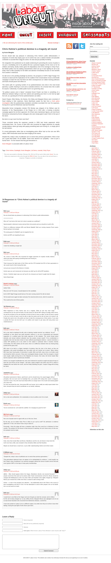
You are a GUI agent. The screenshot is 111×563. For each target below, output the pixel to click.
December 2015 (96, 319)
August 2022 (95, 199)
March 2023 (95, 189)
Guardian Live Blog (97, 88)
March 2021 (95, 220)
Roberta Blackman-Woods (98, 127)
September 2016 (96, 304)
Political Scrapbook (97, 122)
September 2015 (96, 324)
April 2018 (94, 274)
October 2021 (95, 209)
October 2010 (95, 418)
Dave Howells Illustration (98, 79)
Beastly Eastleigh (53, 43)
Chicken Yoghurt (96, 71)
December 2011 (96, 396)
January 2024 (95, 177)
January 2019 (95, 260)
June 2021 (94, 215)
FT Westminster (96, 87)
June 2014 (94, 348)
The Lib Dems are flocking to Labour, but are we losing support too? (76, 72)
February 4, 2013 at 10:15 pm (12, 405)
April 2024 (94, 175)
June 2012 (94, 386)
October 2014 (95, 341)
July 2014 (94, 346)
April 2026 (94, 148)
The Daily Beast (96, 135)
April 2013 (94, 370)
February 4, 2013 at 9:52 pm (11, 394)
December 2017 (96, 281)
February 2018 (95, 277)
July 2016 (94, 308)
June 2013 (94, 367)
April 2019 (94, 255)
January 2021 (95, 223)
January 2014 (95, 356)
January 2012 (95, 394)
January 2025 (95, 162)
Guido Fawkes (95, 90)
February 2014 (95, 354)
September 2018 (96, 266)
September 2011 (96, 400)
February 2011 (95, 412)
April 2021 (94, 218)
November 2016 (96, 301)
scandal (40, 150)
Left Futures (95, 107)
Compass (94, 74)
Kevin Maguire (95, 99)
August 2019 (95, 250)
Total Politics (95, 143)
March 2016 (95, 314)
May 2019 (94, 253)
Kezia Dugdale (95, 101)
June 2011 (94, 405)
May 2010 (94, 426)
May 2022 (94, 202)
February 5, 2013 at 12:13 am (12, 453)
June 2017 (94, 290)
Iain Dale (94, 95)
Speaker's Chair (96, 131)
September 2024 (96, 169)
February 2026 (95, 151)
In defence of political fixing (73, 67)
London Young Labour (97, 111)
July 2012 (94, 384)
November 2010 (96, 416)
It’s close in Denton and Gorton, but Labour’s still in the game (76, 89)
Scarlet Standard (96, 128)
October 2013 (95, 360)
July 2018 (94, 269)
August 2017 (95, 287)
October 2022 (95, 196)
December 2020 (96, 225)
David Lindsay (9, 283)
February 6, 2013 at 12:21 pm (12, 494)
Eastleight (17, 150)
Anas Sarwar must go (72, 94)
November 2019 (96, 245)
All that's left (95, 64)
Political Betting (96, 119)
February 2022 (95, 204)
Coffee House (95, 72)
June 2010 (94, 424)
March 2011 (95, 410)
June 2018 (94, 271)
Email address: (93, 51)
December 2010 (96, 415)
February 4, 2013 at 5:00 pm (11, 243)
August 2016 (95, 306)
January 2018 (95, 279)
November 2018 (96, 263)
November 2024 (96, 165)
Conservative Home (97, 75)
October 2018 (95, 265)
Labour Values (95, 104)
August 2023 (95, 185)
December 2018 (96, 261)
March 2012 (95, 391)
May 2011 (94, 407)
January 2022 (95, 205)
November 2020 (96, 226)
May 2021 (94, 217)
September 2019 (96, 249)
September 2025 (96, 157)
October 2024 (95, 167)
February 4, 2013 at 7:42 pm (11, 329)
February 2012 (95, 392)
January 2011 (95, 413)
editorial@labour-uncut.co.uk (73, 104)
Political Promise (96, 120)
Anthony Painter (96, 66)
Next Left (94, 115)
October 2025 (95, 156)
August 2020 (95, 231)
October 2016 (95, 303)
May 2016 (94, 311)
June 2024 (94, 172)
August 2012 (95, 383)
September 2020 (96, 229)
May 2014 (94, 349)
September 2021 (96, 210)
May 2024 (94, 173)
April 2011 (94, 408)
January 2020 (95, 242)
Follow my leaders (96, 85)
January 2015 (95, 336)
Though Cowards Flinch (98, 138)
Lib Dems (34, 150)
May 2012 (94, 388)
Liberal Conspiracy (96, 109)
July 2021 (94, 213)
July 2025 (94, 159)
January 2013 (95, 375)
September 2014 (96, 343)
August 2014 (95, 344)
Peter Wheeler (95, 117)
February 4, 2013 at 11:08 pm (12, 438)
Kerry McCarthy (96, 98)
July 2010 (94, 423)
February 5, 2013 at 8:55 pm (11, 471)
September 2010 (96, 420)
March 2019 (95, 257)
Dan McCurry (95, 77)
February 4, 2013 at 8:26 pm (11, 374)
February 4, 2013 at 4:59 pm (11, 212)
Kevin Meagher (7, 144)
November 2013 (96, 359)
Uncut (51, 154)
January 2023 (95, 193)
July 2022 (94, 201)
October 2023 (95, 181)
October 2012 (95, 380)
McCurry (7, 414)
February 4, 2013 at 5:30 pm (11, 308)
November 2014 (96, 340)
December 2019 (96, 244)
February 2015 (95, 335)
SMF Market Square (97, 130)
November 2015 (96, 320)
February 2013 (95, 373)
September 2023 (96, 183)
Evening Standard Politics (98, 82)
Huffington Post (96, 93)
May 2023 (94, 188)
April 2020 (94, 237)
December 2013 (96, 357)
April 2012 (94, 389)
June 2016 (94, 309)
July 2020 (94, 233)
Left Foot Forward (96, 106)
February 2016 (95, 316)
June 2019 (94, 252)
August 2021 (95, 212)
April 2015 (94, 332)
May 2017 (94, 292)
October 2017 (95, 284)
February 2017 (95, 296)
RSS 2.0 (32, 156)
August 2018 (95, 268)
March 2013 (95, 372)
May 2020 (94, 236)
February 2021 (95, 221)
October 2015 (95, 322)
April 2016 (94, 312)
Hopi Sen (94, 91)
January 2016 (95, 317)
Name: (91, 46)
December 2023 (96, 178)
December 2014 (96, 338)
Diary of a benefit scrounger (99, 80)
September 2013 (96, 362)
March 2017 (95, 295)
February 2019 (95, 258)
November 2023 (96, 180)
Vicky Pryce (46, 150)
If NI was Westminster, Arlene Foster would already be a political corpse (76, 62)
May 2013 (94, 368)
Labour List (94, 103)
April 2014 (94, 351)
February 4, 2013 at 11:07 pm (12, 416)
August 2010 (95, 421)
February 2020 (95, 241)
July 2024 (94, 170)
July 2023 (94, 186)
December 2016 (96, 300)
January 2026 (95, 153)
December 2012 (96, 376)
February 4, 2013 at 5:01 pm (11, 254)
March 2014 (95, 352)
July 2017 (94, 288)
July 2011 (94, 404)
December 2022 (96, 194)
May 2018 (94, 273)
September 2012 (96, 381)
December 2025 (96, 154)
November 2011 (96, 397)
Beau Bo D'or (95, 67)
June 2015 (94, 328)
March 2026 (95, 149)
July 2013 (94, 365)
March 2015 (95, 333)
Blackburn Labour (96, 69)
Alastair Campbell (96, 63)
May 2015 (94, 330)
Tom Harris (94, 139)
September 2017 (96, 285)
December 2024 (96, 164)
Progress (94, 125)
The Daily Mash (96, 136)
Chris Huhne (10, 150)
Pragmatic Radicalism (97, 123)
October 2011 (95, 399)
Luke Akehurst (95, 112)
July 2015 (94, 327)
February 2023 (95, 191)
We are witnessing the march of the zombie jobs (18, 43)
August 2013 (95, 364)
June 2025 (94, 161)
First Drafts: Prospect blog (98, 83)
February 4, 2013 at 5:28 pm (11, 285)
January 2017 (95, 298)
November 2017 (96, 282)
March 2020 (95, 239)
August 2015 (95, 325)
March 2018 (95, 276)
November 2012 (96, 378)
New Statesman (96, 114)
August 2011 (95, 402)
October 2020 (95, 228)
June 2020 (94, 234)
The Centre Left (96, 133)
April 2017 (94, 293)
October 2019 (95, 247)
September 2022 (96, 197)
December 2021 (96, 207)
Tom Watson (95, 141)
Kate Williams (95, 96)
